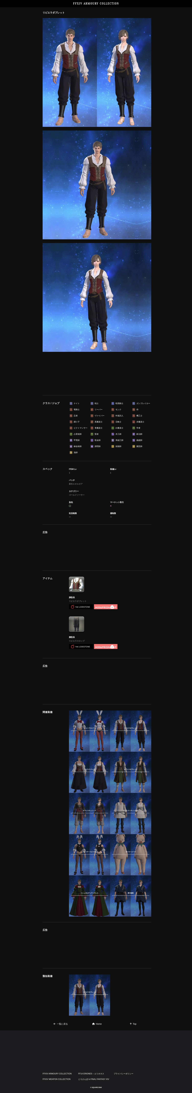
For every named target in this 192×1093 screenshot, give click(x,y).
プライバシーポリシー (123, 1074)
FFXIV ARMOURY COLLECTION (96, 3)
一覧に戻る (61, 1024)
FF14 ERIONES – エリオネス (91, 1074)
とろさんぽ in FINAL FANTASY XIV (93, 1079)
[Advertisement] (97, 374)
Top (133, 1024)
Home (97, 1024)
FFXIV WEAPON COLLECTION (57, 1079)
